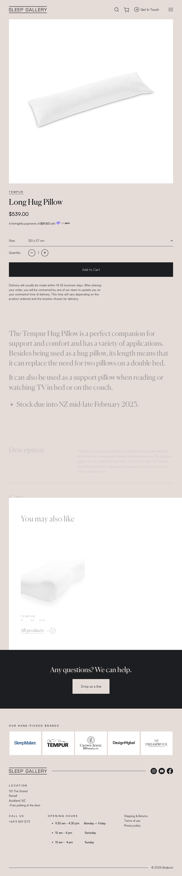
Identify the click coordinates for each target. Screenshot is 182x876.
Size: (12, 240)
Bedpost (167, 867)
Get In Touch (146, 9)
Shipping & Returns (136, 816)
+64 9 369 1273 (19, 821)
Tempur (16, 191)
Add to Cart (91, 270)
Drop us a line (91, 686)
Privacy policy (132, 825)
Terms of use (132, 820)
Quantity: (15, 253)
